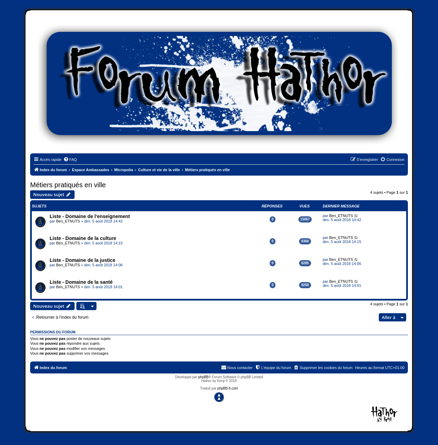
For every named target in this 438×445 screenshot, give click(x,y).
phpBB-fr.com (227, 388)
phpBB (203, 377)
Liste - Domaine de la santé (81, 282)
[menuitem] (70, 159)
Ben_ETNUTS (68, 221)
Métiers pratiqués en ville (68, 185)
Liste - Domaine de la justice (82, 260)
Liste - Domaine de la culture (83, 238)
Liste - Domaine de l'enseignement (90, 216)
